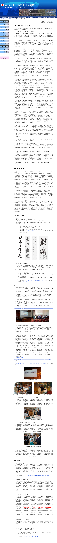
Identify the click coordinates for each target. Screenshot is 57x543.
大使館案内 (4, 17)
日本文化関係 (30, 17)
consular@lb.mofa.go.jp (31, 536)
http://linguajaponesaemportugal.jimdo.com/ (36, 281)
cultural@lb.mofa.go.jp (34, 230)
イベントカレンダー (39, 17)
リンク (53, 17)
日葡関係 (19, 17)
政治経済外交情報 (11, 17)
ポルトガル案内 (47, 17)
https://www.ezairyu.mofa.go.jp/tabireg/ (38, 475)
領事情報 (24, 17)
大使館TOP (4, 18)
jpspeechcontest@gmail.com (35, 280)
